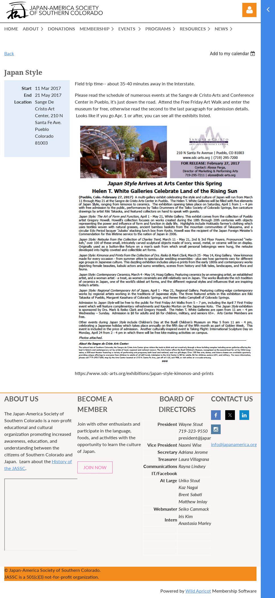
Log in (249, 10)
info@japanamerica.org (234, 444)
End (28, 95)
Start (27, 88)
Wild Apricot (198, 590)
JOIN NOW (95, 467)
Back (9, 53)
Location (23, 101)
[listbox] (233, 53)
